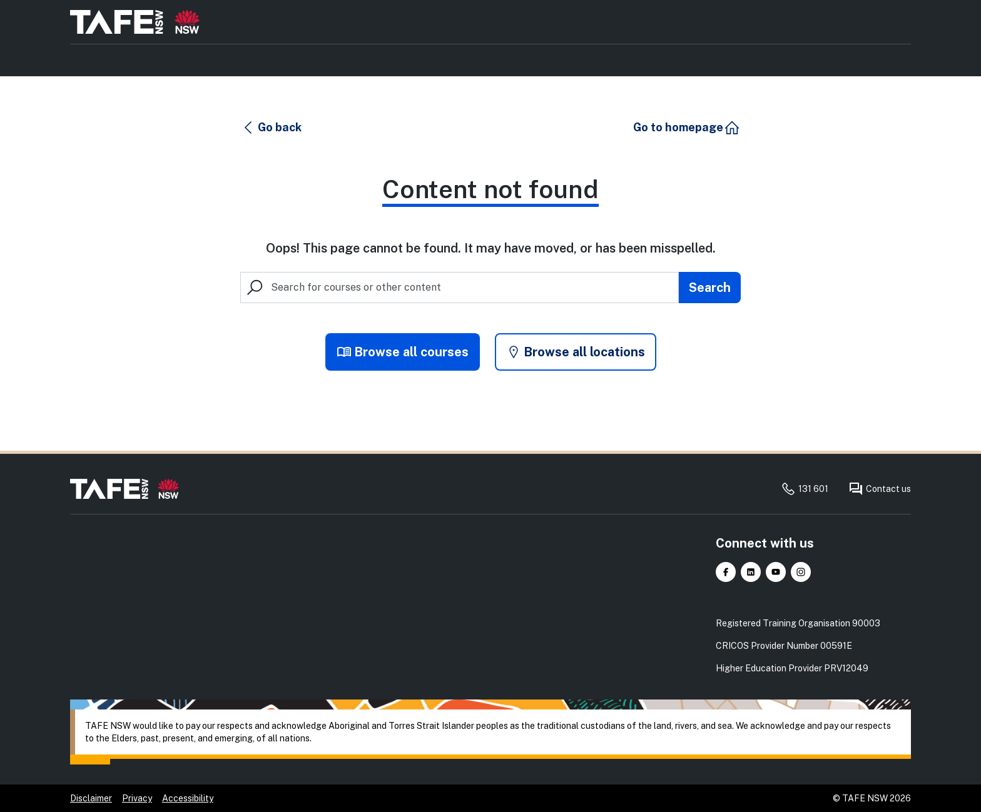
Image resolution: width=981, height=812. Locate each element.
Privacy (137, 798)
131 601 (804, 488)
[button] (271, 127)
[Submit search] (710, 287)
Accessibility (187, 798)
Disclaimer (91, 798)
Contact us (879, 488)
